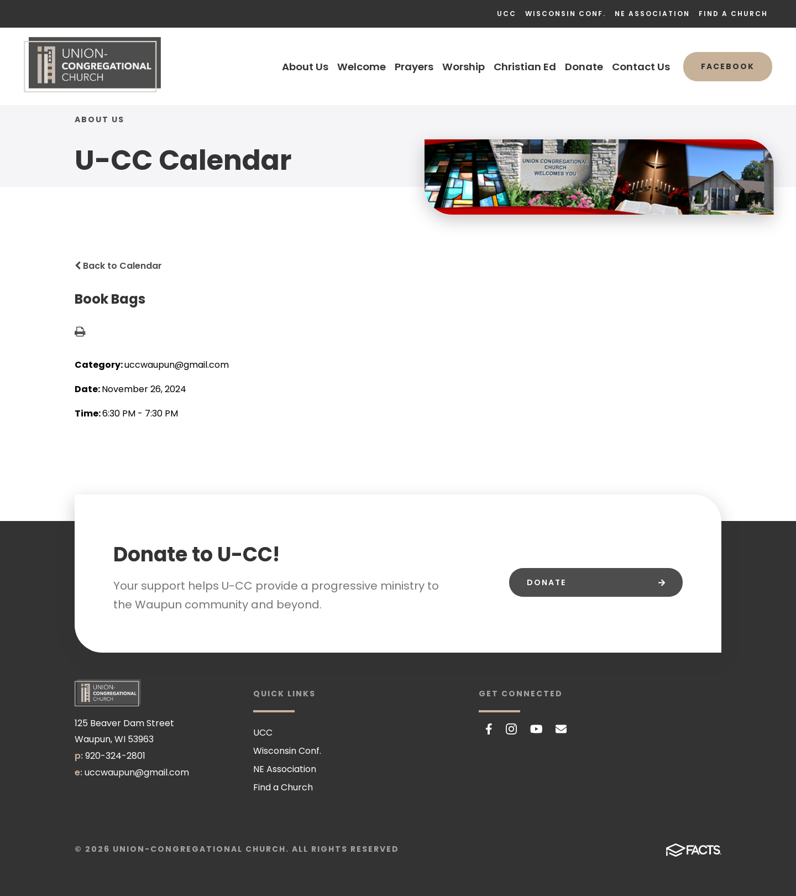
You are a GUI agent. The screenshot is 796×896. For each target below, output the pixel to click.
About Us (305, 67)
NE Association (652, 13)
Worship (463, 67)
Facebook (728, 66)
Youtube (536, 728)
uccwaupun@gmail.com (137, 772)
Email (561, 728)
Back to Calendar (118, 265)
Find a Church (733, 13)
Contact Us (641, 67)
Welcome (361, 67)
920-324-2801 (115, 755)
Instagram (511, 728)
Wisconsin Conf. (565, 13)
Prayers (414, 67)
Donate (584, 67)
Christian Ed (525, 67)
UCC (506, 13)
